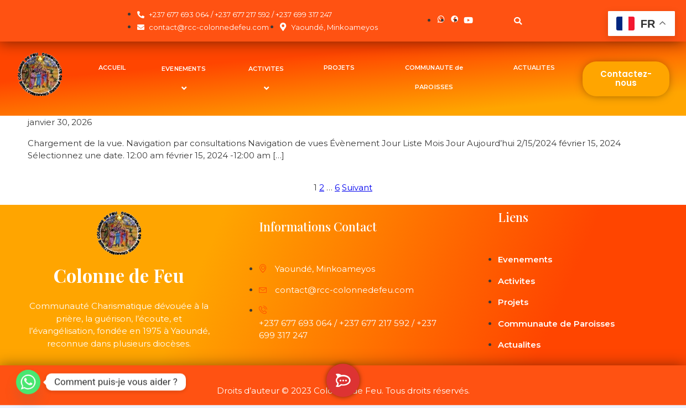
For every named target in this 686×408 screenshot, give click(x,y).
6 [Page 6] (337, 187)
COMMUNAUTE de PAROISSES (434, 77)
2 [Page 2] (321, 187)
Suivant (357, 187)
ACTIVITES (267, 78)
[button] (518, 21)
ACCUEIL (112, 67)
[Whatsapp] (28, 382)
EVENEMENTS (185, 78)
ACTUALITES (534, 67)
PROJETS (339, 67)
